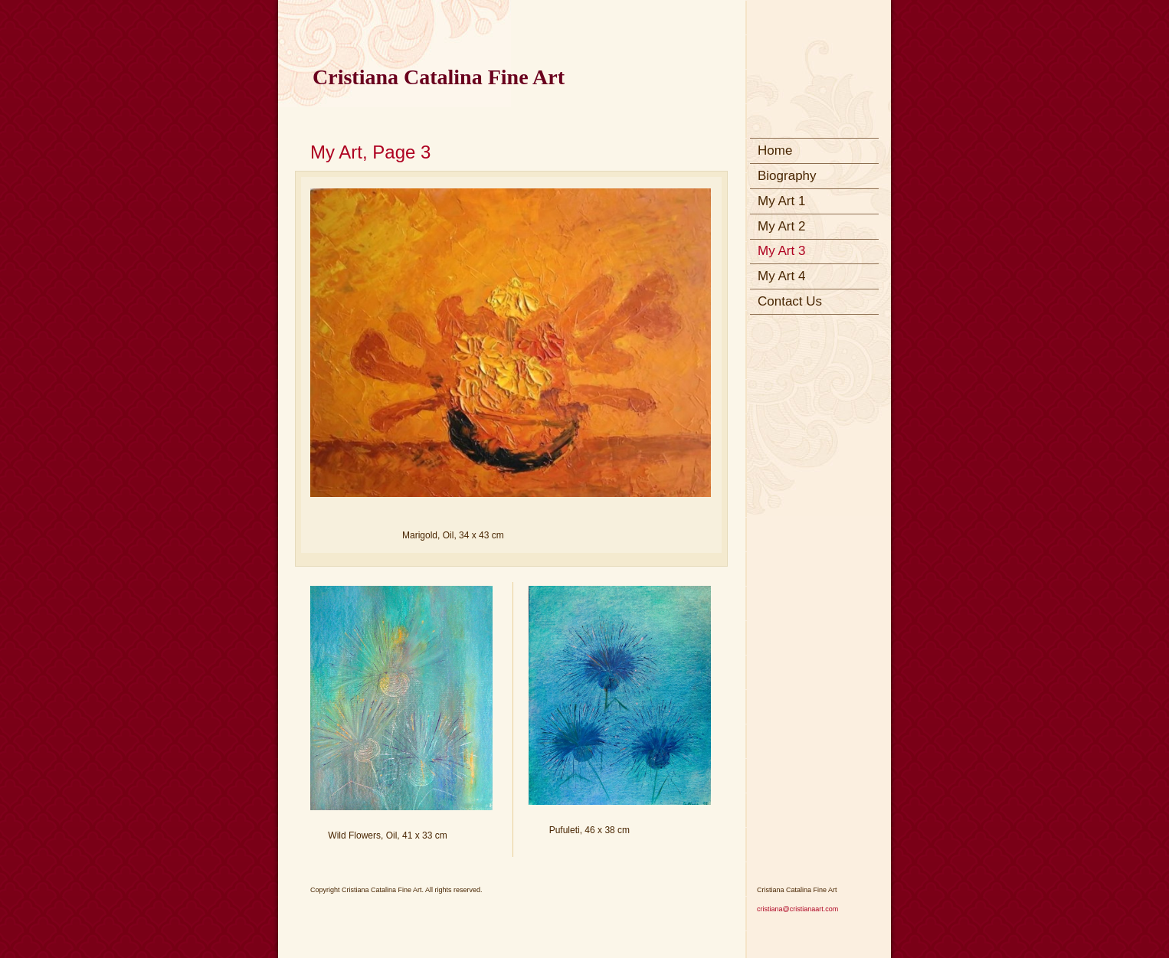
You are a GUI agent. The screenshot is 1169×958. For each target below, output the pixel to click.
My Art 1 (781, 201)
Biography (787, 175)
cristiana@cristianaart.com (797, 909)
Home (775, 150)
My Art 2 (781, 226)
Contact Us (790, 301)
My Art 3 (781, 251)
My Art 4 (781, 276)
